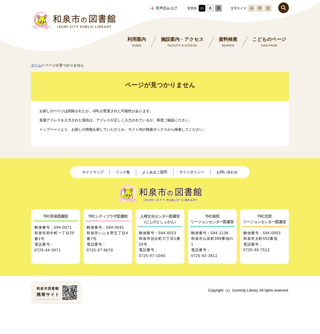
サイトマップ (93, 172)
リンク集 (123, 172)
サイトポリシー (191, 172)
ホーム (36, 65)
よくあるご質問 (154, 172)
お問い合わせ (227, 172)
